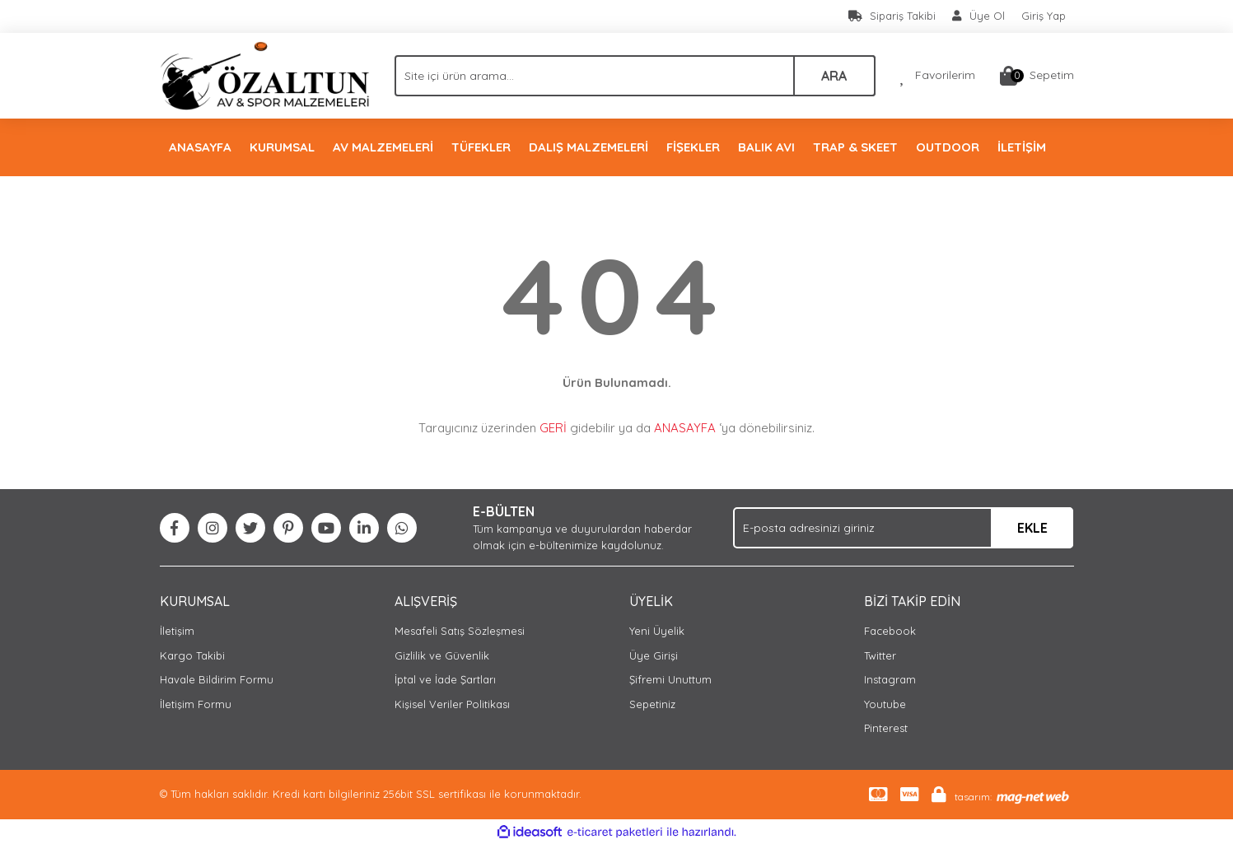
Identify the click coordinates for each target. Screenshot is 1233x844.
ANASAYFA (200, 147)
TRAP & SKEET (855, 147)
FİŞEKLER (693, 147)
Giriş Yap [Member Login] (1043, 15)
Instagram (890, 679)
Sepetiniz (652, 704)
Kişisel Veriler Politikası (452, 704)
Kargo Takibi (192, 655)
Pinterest (886, 727)
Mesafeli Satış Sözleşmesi (460, 630)
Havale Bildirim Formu (216, 679)
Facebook (890, 630)
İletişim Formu (195, 704)
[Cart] (1037, 76)
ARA (834, 76)
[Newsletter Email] (903, 527)
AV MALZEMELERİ (383, 147)
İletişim (177, 630)
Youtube (885, 704)
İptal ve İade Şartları (445, 679)
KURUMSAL (282, 147)
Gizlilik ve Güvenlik (442, 655)
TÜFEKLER (481, 147)
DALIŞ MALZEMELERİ (588, 147)
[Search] (635, 75)
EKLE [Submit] (1032, 528)
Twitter (880, 655)
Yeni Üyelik (656, 630)
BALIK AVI (766, 147)
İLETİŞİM (1021, 147)
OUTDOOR (947, 147)
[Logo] (265, 74)
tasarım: (973, 796)
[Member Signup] (978, 16)
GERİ (553, 428)
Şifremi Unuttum (670, 679)
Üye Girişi (653, 655)
